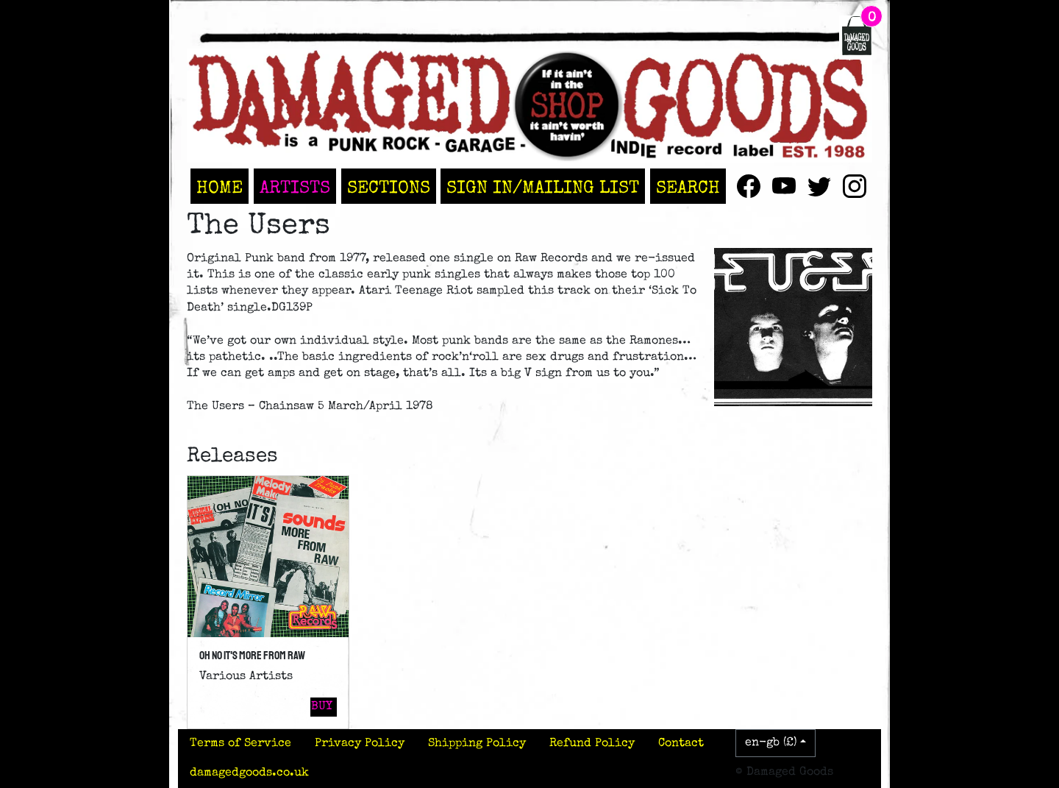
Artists (295, 189)
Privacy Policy (359, 744)
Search (688, 189)
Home (219, 189)
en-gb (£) (771, 743)
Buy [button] (321, 707)
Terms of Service (240, 744)
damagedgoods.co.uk (249, 773)
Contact (681, 744)
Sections (388, 189)
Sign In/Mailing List (542, 189)
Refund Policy (592, 744)
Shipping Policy (477, 744)
